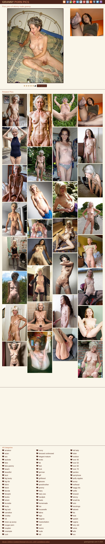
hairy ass (41, 494)
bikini (5, 485)
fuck (39, 469)
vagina (74, 522)
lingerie (40, 519)
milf (38, 525)
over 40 (74, 460)
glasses (40, 481)
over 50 (74, 463)
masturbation (42, 522)
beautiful (6, 472)
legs (39, 516)
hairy (39, 491)
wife (73, 531)
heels (39, 500)
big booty (7, 478)
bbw (5, 463)
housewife (41, 509)
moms (40, 528)
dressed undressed (45, 453)
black (5, 488)
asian (5, 453)
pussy (73, 481)
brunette (6, 503)
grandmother (42, 485)
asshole (6, 460)
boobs (5, 497)
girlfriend (41, 478)
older (73, 453)
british (5, 500)
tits (72, 513)
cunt (5, 534)
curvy (39, 450)
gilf (38, 475)
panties (74, 472)
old (38, 534)
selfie (73, 491)
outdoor (74, 457)
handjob (40, 497)
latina (39, 513)
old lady (74, 450)
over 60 (74, 466)
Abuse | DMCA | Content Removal (14, 542)
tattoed (74, 509)
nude (39, 531)
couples (6, 528)
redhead (74, 485)
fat (38, 463)
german (40, 472)
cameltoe (7, 513)
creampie (7, 531)
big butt (6, 509)
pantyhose (75, 475)
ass (4, 457)
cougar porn (8, 525)
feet (39, 466)
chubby (6, 516)
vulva (73, 528)
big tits (6, 481)
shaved (74, 494)
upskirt (74, 519)
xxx (72, 534)
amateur (6, 450)
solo (73, 503)
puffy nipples (76, 478)
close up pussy (9, 522)
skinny (74, 497)
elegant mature (43, 457)
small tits (75, 500)
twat (73, 516)
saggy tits (75, 488)
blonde (6, 491)
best (5, 475)
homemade (42, 503)
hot (38, 506)
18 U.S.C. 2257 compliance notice (38, 542)
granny (40, 488)
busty (5, 506)
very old (74, 525)
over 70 (74, 469)
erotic (39, 460)
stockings (75, 506)
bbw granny (8, 466)
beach (5, 469)
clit (4, 519)
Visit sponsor (41, 86)
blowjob (6, 494)
